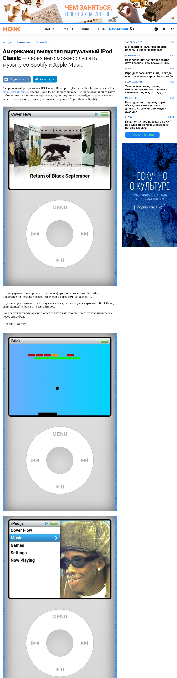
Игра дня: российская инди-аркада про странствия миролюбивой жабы (149, 75)
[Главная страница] (11, 29)
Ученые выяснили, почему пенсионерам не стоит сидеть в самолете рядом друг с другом (146, 89)
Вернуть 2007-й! (16, 324)
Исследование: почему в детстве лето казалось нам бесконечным (147, 61)
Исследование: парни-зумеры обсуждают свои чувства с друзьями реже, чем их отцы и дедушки (145, 107)
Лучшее (68, 29)
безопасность (134, 82)
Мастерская (118, 29)
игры (128, 68)
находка (8, 42)
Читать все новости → (142, 135)
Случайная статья (132, 29)
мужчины (131, 98)
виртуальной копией (16, 92)
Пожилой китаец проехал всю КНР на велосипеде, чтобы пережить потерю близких (148, 124)
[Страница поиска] (172, 29)
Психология (132, 55)
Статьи (49, 29)
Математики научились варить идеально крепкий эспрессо (146, 48)
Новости (84, 29)
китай (129, 117)
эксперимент (133, 42)
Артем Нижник (24, 42)
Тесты (101, 29)
